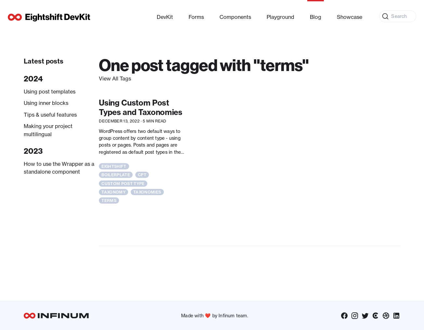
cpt (142, 174)
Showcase (349, 17)
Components (235, 17)
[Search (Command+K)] (397, 16)
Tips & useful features (50, 114)
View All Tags (115, 78)
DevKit (165, 17)
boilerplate (115, 174)
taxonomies (147, 192)
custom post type (123, 183)
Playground (280, 17)
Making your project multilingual (48, 130)
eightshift (113, 166)
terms (108, 200)
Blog (315, 17)
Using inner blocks (46, 103)
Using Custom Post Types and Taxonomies (140, 107)
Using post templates (49, 91)
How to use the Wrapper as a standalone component (59, 168)
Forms (196, 17)
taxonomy (113, 192)
